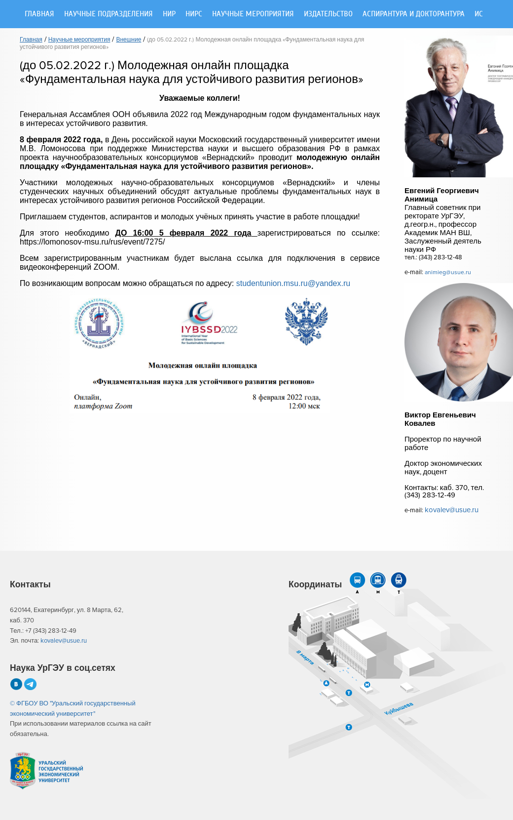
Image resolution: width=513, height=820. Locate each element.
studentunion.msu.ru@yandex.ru (293, 283)
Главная (39, 14)
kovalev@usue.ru (451, 510)
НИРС (193, 14)
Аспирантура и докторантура (414, 14)
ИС (479, 14)
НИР (169, 14)
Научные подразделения (108, 14)
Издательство (328, 14)
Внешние (128, 40)
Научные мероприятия (253, 14)
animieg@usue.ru (448, 272)
